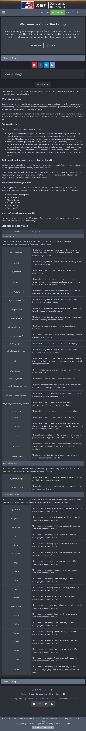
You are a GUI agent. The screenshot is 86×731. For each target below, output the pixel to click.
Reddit (56, 596)
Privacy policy (41, 694)
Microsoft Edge (13, 197)
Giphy (56, 543)
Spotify (57, 614)
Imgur (56, 561)
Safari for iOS (12, 208)
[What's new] (77, 12)
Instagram (58, 570)
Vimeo (56, 658)
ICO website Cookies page (25, 220)
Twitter (56, 649)
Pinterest (57, 587)
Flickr (56, 535)
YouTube (57, 666)
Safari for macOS (14, 205)
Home (58, 694)
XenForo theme (62, 698)
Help (51, 694)
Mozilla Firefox (13, 200)
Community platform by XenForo (31, 698)
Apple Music (59, 508)
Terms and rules (27, 694)
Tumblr (56, 631)
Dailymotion (59, 517)
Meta (56, 578)
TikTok (56, 622)
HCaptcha (58, 552)
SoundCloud (59, 605)
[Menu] (4, 12)
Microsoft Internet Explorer (18, 194)
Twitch (56, 640)
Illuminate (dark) (39, 690)
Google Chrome (13, 202)
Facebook (58, 526)
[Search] (82, 12)
